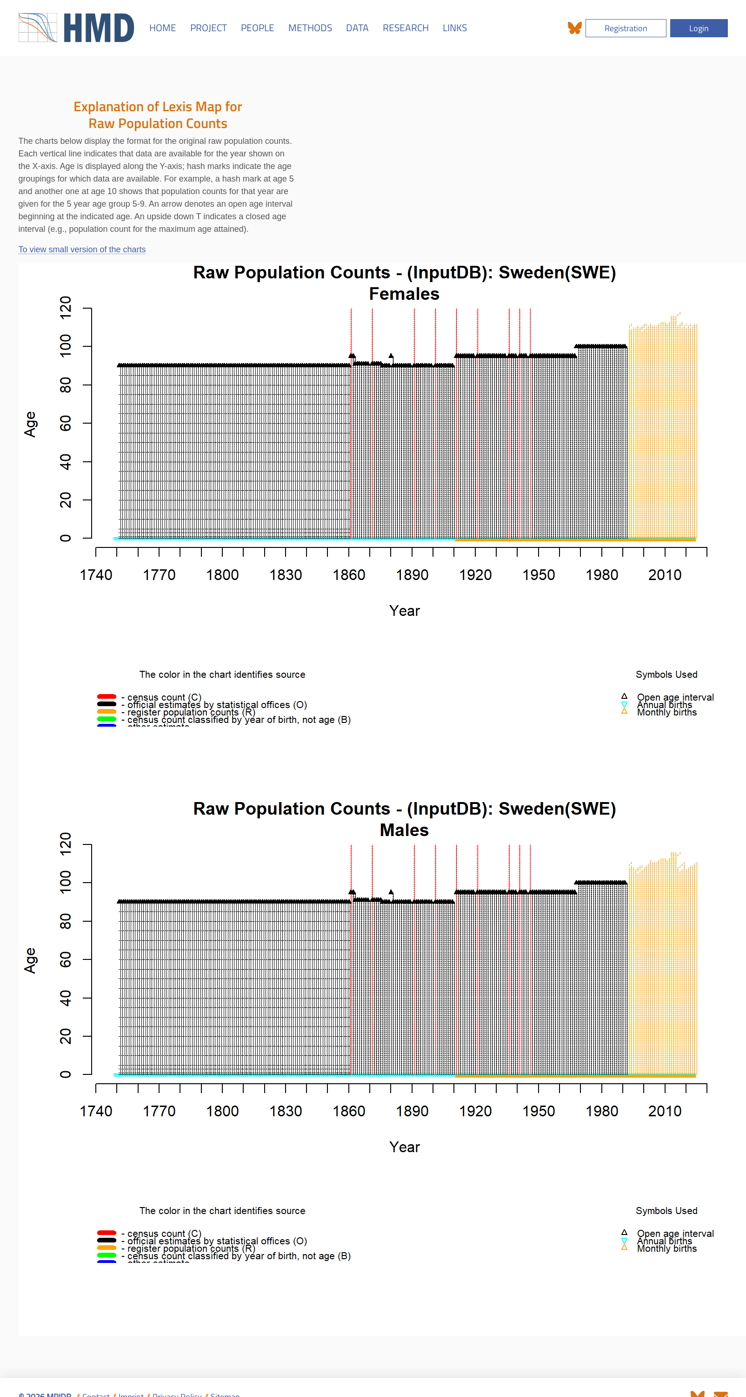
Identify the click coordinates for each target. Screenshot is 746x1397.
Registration (626, 27)
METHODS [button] (310, 27)
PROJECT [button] (208, 27)
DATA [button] (357, 27)
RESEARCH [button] (406, 27)
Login (699, 27)
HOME (162, 27)
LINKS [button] (455, 27)
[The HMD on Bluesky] (575, 28)
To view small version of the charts (82, 249)
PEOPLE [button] (257, 27)
